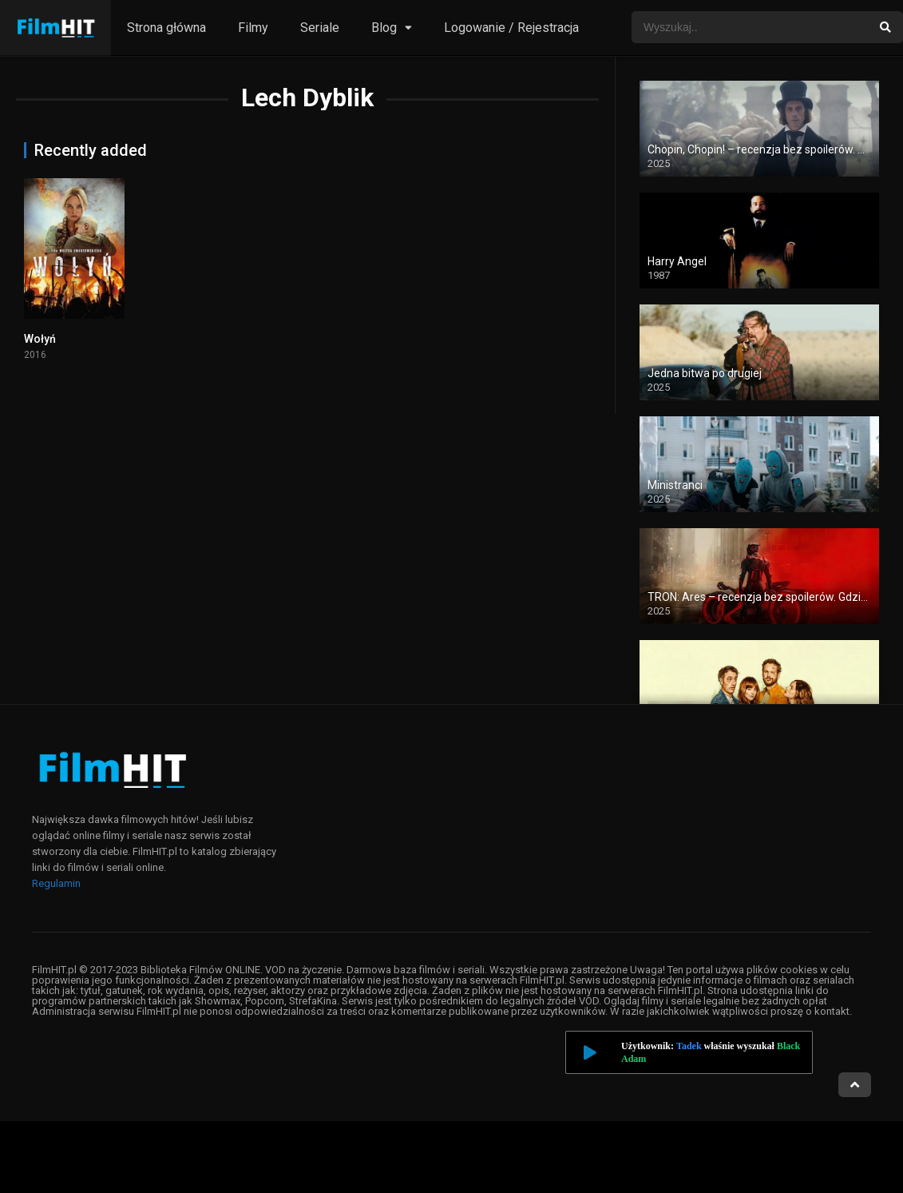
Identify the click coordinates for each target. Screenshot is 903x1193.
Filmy (253, 27)
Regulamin (56, 883)
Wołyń (40, 338)
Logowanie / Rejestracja (511, 27)
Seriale (319, 27)
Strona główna (166, 27)
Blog (384, 27)
